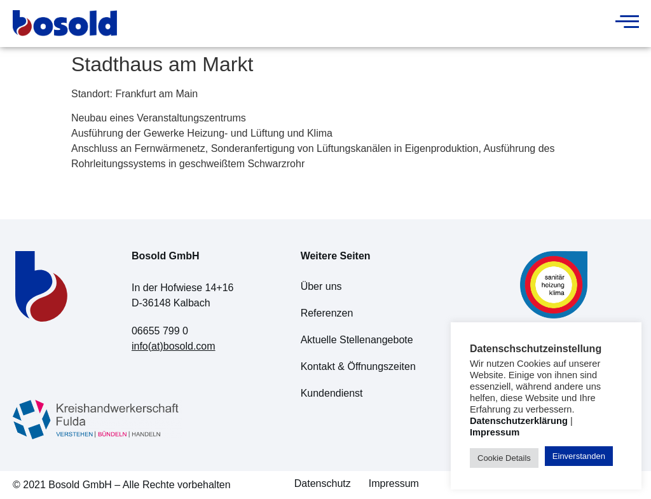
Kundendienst (332, 393)
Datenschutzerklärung (519, 421)
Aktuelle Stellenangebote (357, 339)
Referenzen (327, 313)
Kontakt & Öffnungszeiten (358, 366)
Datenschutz (322, 483)
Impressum (394, 483)
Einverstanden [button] (578, 456)
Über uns (321, 286)
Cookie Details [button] (504, 458)
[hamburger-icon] (624, 23)
